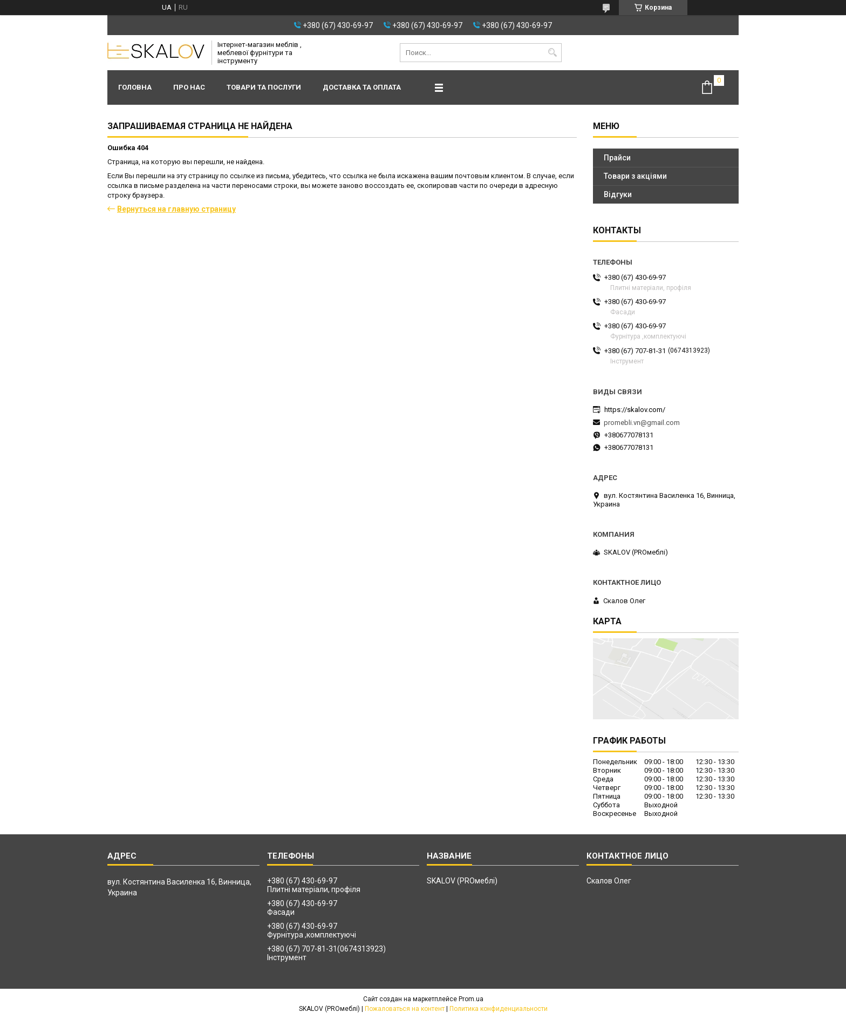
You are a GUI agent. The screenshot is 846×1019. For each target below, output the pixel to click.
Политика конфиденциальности (498, 1009)
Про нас (189, 87)
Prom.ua (471, 999)
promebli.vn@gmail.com (642, 423)
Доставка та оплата (362, 87)
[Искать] (552, 52)
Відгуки (618, 194)
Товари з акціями (635, 176)
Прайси (617, 157)
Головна (135, 87)
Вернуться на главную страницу (176, 209)
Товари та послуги (264, 87)
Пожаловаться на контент (405, 1009)
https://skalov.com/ (634, 410)
